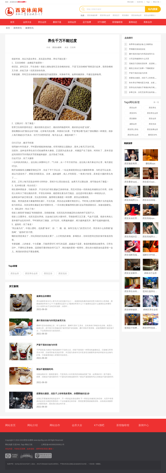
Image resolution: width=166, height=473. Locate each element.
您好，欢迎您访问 (16, 2)
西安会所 (15, 273)
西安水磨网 (56, 47)
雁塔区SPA (152, 135)
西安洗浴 (62, 273)
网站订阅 (156, 2)
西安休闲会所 (136, 15)
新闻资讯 (17, 28)
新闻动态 (133, 22)
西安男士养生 (133, 129)
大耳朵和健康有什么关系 (139, 59)
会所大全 (27, 22)
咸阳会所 (133, 124)
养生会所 (42, 22)
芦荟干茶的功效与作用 (138, 73)
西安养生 (152, 108)
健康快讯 (29, 28)
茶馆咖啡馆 (117, 22)
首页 (12, 22)
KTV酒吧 (102, 22)
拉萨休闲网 (19, 466)
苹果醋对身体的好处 (137, 49)
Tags (148, 2)
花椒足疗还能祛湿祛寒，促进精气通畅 (144, 63)
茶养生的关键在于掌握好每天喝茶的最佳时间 (147, 87)
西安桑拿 (125, 15)
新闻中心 (144, 425)
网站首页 (10, 425)
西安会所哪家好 (150, 15)
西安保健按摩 (92, 15)
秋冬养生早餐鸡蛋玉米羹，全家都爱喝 (144, 83)
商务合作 (148, 22)
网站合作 (55, 425)
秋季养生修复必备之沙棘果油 (141, 44)
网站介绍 (32, 425)
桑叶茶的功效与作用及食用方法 (141, 54)
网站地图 (130, 2)
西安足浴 (48, 273)
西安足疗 (116, 15)
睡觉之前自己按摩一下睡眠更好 (141, 68)
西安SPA (133, 113)
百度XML (140, 2)
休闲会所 (72, 22)
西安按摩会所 (152, 129)
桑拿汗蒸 (57, 22)
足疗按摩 (87, 22)
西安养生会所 (105, 15)
